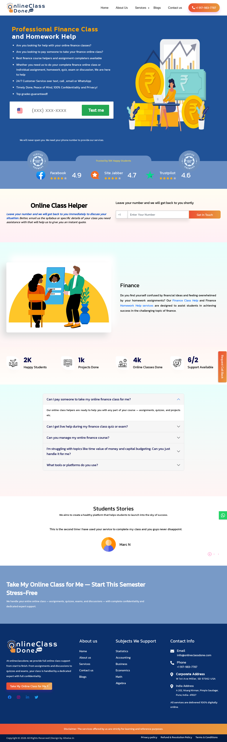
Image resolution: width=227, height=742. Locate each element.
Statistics (122, 651)
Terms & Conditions (206, 737)
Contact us (86, 670)
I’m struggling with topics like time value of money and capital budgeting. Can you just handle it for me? (108, 451)
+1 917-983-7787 (204, 7)
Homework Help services (136, 305)
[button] (210, 554)
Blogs (82, 676)
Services (84, 664)
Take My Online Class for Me (31, 686)
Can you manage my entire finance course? (78, 437)
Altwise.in (68, 738)
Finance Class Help (185, 300)
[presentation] (39, 129)
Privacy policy (149, 737)
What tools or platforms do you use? (72, 464)
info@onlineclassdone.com (194, 655)
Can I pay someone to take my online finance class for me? (89, 399)
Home (83, 651)
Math (119, 676)
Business (121, 664)
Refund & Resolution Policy (177, 737)
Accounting (123, 657)
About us (85, 657)
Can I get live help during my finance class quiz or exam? (87, 426)
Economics (123, 670)
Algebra (121, 683)
